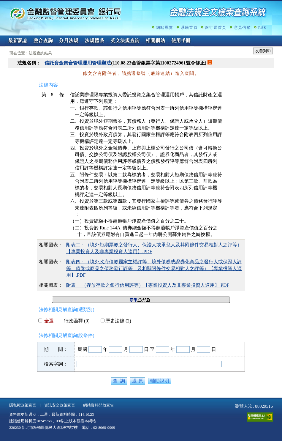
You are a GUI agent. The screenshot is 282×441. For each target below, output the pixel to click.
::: (2, 37)
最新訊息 (18, 41)
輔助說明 (159, 380)
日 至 (149, 349)
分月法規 (69, 41)
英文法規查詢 (125, 41)
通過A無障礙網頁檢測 (260, 417)
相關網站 (155, 41)
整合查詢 (43, 41)
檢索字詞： (56, 363)
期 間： (56, 349)
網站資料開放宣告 (98, 405)
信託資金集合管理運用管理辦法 (78, 62)
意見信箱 (242, 27)
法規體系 (94, 41)
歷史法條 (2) (116, 320)
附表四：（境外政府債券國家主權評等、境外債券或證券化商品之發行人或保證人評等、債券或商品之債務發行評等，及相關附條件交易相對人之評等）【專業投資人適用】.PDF (154, 268)
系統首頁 (189, 27)
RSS (262, 27)
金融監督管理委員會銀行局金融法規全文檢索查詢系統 (65, 13)
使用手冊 (181, 41)
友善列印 (263, 51)
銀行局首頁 (215, 27)
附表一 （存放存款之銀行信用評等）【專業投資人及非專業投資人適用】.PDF (147, 285)
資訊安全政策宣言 (59, 405)
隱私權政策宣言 (22, 405)
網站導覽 (164, 27)
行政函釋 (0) (74, 320)
